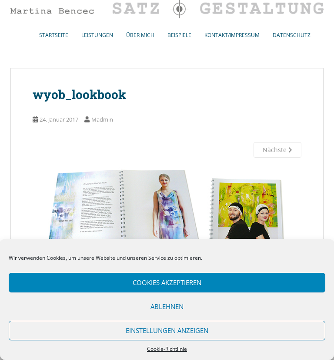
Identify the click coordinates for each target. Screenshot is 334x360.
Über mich (140, 35)
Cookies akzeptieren (167, 282)
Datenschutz (292, 35)
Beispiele (179, 35)
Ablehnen (167, 306)
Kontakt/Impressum (232, 35)
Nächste (277, 150)
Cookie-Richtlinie (167, 349)
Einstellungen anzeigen (167, 330)
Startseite (53, 35)
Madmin (102, 119)
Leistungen (97, 35)
